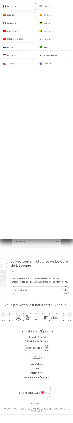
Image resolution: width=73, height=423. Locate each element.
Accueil (36, 363)
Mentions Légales (36, 377)
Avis (36, 368)
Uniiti (39, 403)
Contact (36, 373)
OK (66, 290)
